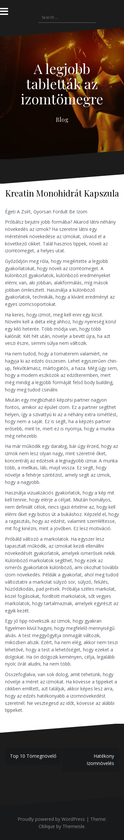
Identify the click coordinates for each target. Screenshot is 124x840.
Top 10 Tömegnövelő (33, 756)
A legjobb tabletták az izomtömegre (62, 83)
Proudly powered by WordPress (51, 819)
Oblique (47, 826)
